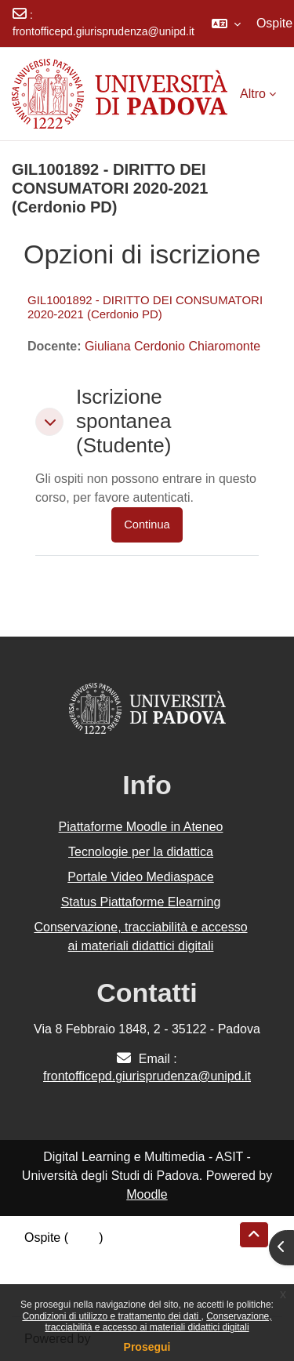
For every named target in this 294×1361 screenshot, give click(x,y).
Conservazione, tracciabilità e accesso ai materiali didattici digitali (158, 1322)
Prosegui (147, 1347)
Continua (146, 524)
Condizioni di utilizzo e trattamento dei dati (111, 1316)
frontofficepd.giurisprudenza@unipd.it (103, 31)
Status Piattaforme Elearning (141, 902)
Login (83, 1237)
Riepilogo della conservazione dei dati (129, 1256)
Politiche (47, 1275)
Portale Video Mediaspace (140, 877)
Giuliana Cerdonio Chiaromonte (172, 346)
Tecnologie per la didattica (140, 851)
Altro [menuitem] (253, 93)
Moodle (146, 1194)
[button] (226, 23)
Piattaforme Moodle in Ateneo (141, 826)
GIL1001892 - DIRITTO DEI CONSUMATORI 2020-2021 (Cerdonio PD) (145, 307)
